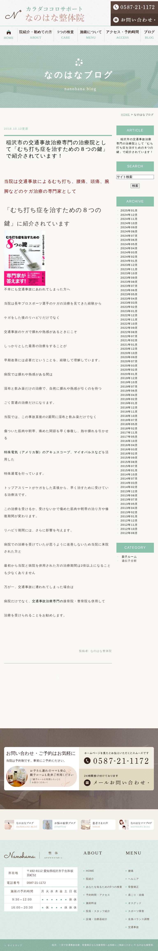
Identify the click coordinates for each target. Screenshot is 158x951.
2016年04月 (129, 445)
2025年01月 (129, 210)
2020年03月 (129, 365)
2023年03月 (129, 302)
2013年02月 (129, 512)
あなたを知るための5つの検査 (104, 886)
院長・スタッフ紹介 (98, 911)
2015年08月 (129, 461)
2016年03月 (129, 449)
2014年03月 (129, 482)
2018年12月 (129, 407)
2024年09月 (129, 227)
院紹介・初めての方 (35, 34)
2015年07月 (129, 466)
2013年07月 (129, 499)
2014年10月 (129, 474)
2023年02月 (129, 306)
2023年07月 (129, 285)
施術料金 (91, 903)
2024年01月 (129, 260)
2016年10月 (129, 441)
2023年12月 (129, 264)
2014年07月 (129, 478)
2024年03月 (129, 252)
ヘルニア (133, 878)
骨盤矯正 (133, 886)
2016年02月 (129, 453)
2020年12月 (129, 348)
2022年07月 (129, 336)
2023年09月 (129, 277)
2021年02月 (129, 340)
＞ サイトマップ (13, 945)
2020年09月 (129, 357)
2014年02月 (129, 487)
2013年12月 (129, 491)
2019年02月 (129, 399)
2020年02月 (129, 369)
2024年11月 (129, 218)
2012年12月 (129, 520)
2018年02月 (129, 428)
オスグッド (135, 903)
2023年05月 (129, 294)
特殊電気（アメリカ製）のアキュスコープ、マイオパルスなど (53, 452)
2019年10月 (129, 382)
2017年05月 (129, 436)
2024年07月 (129, 235)
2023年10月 (129, 273)
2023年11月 (129, 269)
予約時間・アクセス (98, 894)
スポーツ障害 (136, 911)
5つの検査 (65, 34)
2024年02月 (129, 256)
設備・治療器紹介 (96, 919)
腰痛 (131, 870)
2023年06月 (129, 290)
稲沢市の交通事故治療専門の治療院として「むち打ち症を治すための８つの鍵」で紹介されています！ (57, 149)
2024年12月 (129, 214)
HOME (9, 36)
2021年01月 (129, 344)
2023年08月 (129, 281)
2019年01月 (129, 403)
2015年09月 (129, 457)
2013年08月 (129, 495)
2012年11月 (129, 524)
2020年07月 (129, 361)
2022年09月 (129, 327)
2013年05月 (129, 503)
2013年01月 (129, 516)
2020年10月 (129, 353)
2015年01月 (129, 470)
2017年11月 (129, 432)
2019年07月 (129, 386)
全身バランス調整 (139, 919)
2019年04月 (129, 395)
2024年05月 (129, 244)
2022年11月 (129, 319)
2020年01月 (129, 374)
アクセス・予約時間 (123, 34)
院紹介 (90, 878)
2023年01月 (129, 311)
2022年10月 (129, 323)
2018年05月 (129, 424)
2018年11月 (129, 411)
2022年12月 (129, 315)
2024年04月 (129, 248)
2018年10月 (129, 415)
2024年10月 (129, 223)
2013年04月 (129, 508)
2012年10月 (129, 528)
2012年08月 (129, 533)
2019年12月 (129, 378)
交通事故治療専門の (48, 601)
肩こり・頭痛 (136, 894)
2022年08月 (129, 332)
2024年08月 (129, 231)
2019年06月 (129, 390)
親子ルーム (129, 556)
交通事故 (133, 927)
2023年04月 (129, 298)
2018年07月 (129, 420)
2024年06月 (129, 239)
